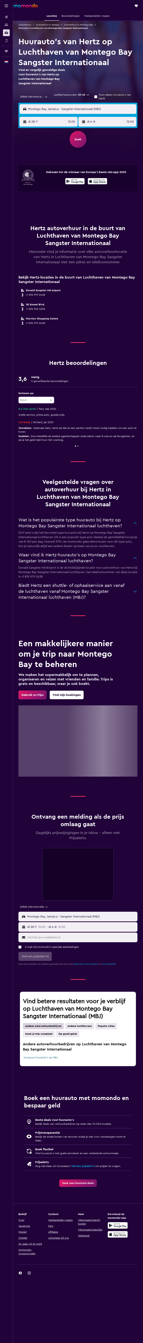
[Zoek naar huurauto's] (6, 32)
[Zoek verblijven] (6, 25)
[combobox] (33, 97)
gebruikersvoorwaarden (86, 964)
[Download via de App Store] (118, 1234)
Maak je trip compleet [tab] (39, 1034)
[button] (6, 6)
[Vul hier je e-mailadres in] (81, 937)
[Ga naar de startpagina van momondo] (25, 5)
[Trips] (6, 51)
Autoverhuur (24, 25)
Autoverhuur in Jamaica (47, 25)
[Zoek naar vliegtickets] (6, 17)
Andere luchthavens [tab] (79, 1026)
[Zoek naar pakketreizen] (6, 40)
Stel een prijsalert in (83, 1166)
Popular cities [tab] (106, 1026)
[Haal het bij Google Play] (75, 182)
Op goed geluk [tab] (67, 1034)
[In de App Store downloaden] (97, 182)
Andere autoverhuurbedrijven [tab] (43, 1026)
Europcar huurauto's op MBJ (41, 1057)
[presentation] (97, 181)
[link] (32, 694)
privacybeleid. (109, 964)
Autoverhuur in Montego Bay (78, 25)
